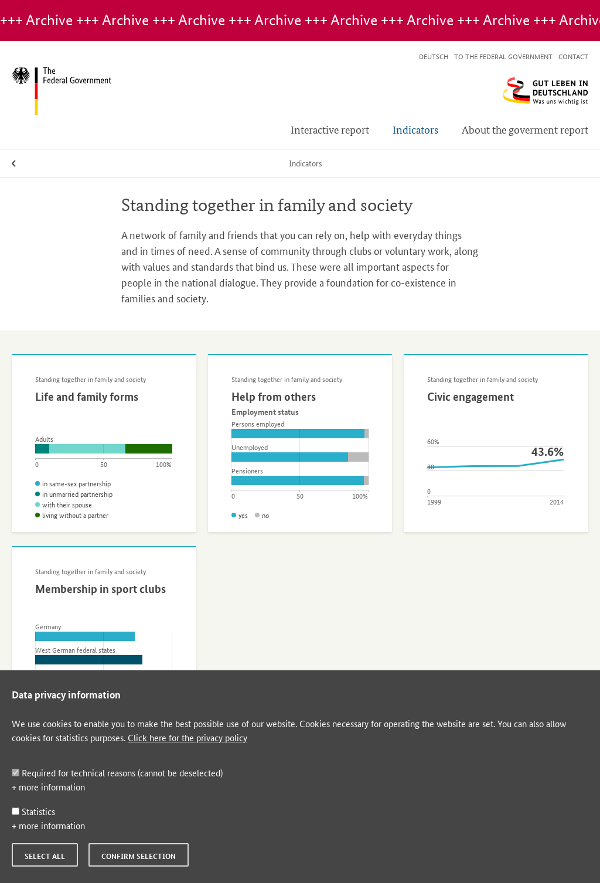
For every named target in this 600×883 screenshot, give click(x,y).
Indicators (415, 129)
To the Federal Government (503, 56)
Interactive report (330, 129)
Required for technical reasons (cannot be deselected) (117, 772)
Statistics (33, 811)
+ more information (48, 786)
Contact (573, 56)
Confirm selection (138, 856)
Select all (45, 856)
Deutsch (433, 56)
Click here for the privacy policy (187, 737)
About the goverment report (525, 129)
